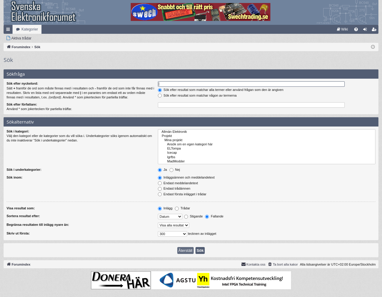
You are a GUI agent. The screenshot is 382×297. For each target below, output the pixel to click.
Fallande (214, 216)
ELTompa (266, 149)
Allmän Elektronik (266, 132)
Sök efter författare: (22, 104)
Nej (175, 169)
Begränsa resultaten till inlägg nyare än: (38, 224)
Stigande (193, 216)
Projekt (266, 136)
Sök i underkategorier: (24, 169)
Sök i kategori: (18, 131)
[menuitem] (342, 29)
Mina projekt (266, 140)
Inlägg (165, 208)
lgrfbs (266, 157)
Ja (162, 169)
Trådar (182, 208)
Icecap (266, 153)
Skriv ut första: (18, 233)
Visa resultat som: (21, 208)
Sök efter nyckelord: (22, 83)
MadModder (266, 161)
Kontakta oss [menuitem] (253, 264)
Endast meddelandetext (178, 183)
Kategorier (29, 29)
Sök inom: (14, 177)
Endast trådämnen (174, 188)
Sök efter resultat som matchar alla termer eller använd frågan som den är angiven (221, 90)
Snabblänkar (9, 30)
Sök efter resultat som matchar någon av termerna (197, 95)
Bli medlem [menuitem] (375, 30)
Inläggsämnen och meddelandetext (186, 177)
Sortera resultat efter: (23, 216)
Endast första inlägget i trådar (182, 194)
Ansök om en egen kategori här (266, 144)
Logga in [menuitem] (366, 30)
